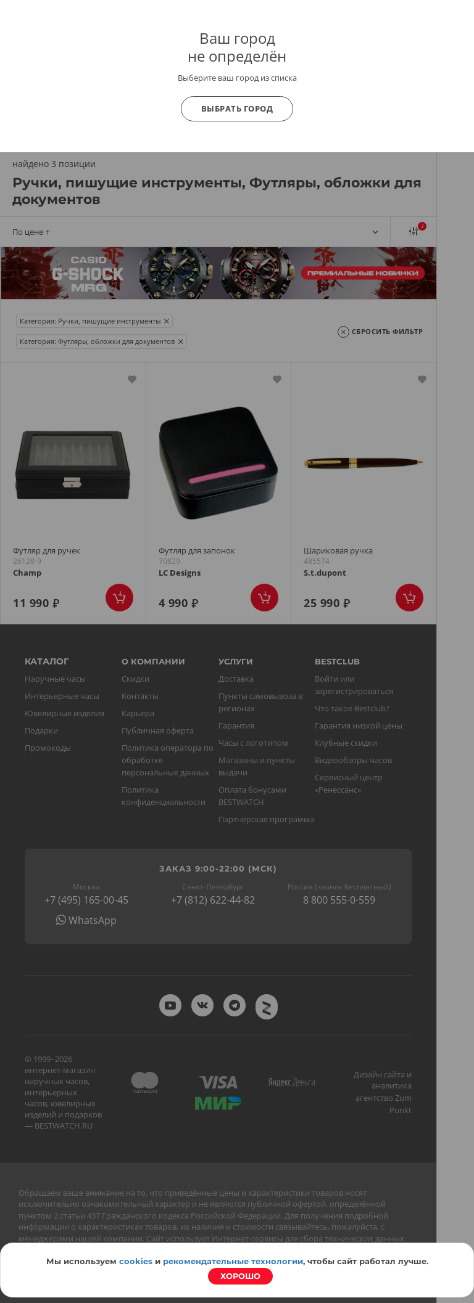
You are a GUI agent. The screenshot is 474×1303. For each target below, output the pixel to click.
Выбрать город (237, 108)
